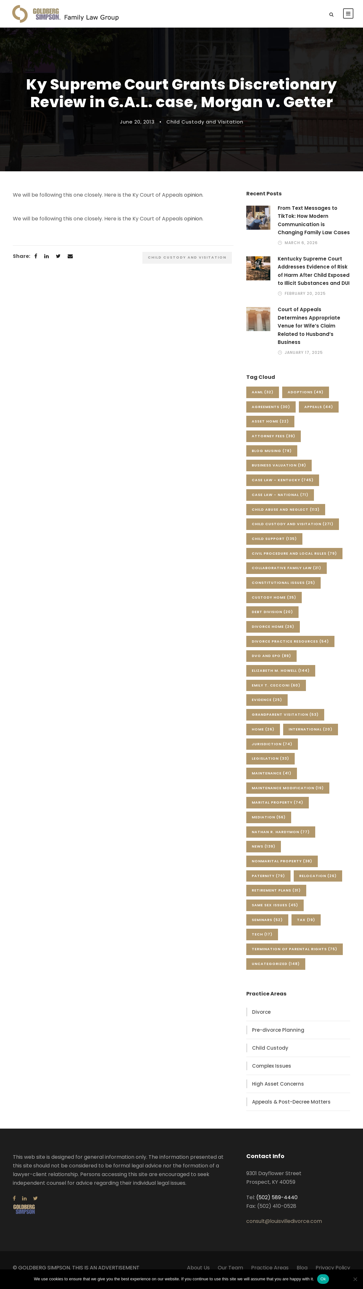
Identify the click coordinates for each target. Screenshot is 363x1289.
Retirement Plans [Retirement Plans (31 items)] (276, 895)
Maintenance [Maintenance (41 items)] (271, 778)
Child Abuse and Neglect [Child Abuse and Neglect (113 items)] (286, 514)
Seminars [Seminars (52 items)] (267, 924)
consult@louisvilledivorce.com (284, 1226)
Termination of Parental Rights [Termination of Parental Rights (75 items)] (294, 953)
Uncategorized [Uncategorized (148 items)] (276, 968)
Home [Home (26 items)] (263, 734)
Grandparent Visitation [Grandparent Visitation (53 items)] (285, 719)
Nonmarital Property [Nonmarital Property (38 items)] (282, 865)
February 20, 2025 (305, 298)
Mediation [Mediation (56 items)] (269, 821)
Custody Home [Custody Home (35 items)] (274, 602)
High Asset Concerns (278, 1088)
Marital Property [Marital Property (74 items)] (277, 807)
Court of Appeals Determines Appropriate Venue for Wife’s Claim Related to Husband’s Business (309, 330)
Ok (323, 1278)
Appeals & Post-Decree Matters (291, 1106)
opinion (193, 199)
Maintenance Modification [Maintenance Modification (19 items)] (288, 792)
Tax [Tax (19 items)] (306, 924)
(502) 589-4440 (277, 1202)
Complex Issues (271, 1070)
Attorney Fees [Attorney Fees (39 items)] (273, 440)
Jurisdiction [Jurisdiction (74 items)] (272, 748)
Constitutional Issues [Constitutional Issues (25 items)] (283, 587)
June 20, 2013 (137, 126)
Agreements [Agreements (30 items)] (271, 411)
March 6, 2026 (301, 247)
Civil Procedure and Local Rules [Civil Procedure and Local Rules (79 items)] (294, 558)
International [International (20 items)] (311, 734)
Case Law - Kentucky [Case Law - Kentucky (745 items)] (283, 484)
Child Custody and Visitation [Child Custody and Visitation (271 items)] (292, 528)
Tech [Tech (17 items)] (262, 939)
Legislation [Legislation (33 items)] (270, 763)
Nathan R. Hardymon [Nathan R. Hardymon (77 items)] (281, 836)
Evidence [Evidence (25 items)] (267, 704)
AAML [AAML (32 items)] (263, 396)
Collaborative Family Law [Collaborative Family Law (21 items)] (286, 572)
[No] (355, 1279)
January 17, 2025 (304, 357)
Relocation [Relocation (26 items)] (318, 880)
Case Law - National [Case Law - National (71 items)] (280, 499)
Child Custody (270, 1052)
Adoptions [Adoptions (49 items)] (306, 396)
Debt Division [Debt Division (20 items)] (272, 616)
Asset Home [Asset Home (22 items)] (270, 426)
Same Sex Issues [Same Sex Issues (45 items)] (275, 909)
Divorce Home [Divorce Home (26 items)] (273, 631)
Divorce (261, 1016)
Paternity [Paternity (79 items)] (268, 880)
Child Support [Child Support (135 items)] (274, 543)
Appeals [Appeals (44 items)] (318, 411)
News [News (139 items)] (263, 851)
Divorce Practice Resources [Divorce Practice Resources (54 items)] (290, 646)
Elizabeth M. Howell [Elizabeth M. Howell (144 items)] (281, 675)
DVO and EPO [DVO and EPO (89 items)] (271, 660)
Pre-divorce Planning (278, 1034)
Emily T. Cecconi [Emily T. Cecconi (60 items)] (276, 690)
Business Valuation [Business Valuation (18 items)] (279, 470)
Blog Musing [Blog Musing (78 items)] (272, 455)
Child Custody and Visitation (204, 126)
